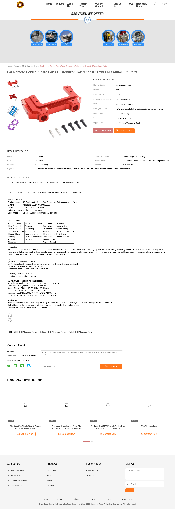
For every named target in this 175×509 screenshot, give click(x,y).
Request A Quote (141, 5)
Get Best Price (103, 130)
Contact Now (124, 130)
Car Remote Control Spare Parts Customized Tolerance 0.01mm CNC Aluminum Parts (73, 66)
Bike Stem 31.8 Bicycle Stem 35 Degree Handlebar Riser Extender (25, 427)
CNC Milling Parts (14, 475)
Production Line (92, 470)
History (49, 475)
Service (49, 481)
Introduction (51, 470)
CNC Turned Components (17, 481)
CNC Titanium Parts (14, 486)
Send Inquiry (111, 366)
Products (59, 4)
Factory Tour (83, 5)
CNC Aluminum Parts (149, 426)
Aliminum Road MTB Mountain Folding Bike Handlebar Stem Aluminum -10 (108, 427)
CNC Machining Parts (15, 470)
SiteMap (108, 499)
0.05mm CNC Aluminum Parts (52, 332)
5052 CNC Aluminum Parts (25, 332)
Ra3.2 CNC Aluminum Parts (80, 332)
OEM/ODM (90, 475)
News (130, 4)
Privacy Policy (127, 499)
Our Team (50, 486)
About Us (70, 5)
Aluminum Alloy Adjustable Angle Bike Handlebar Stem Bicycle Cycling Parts (66, 427)
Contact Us (118, 5)
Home (49, 4)
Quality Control (99, 5)
